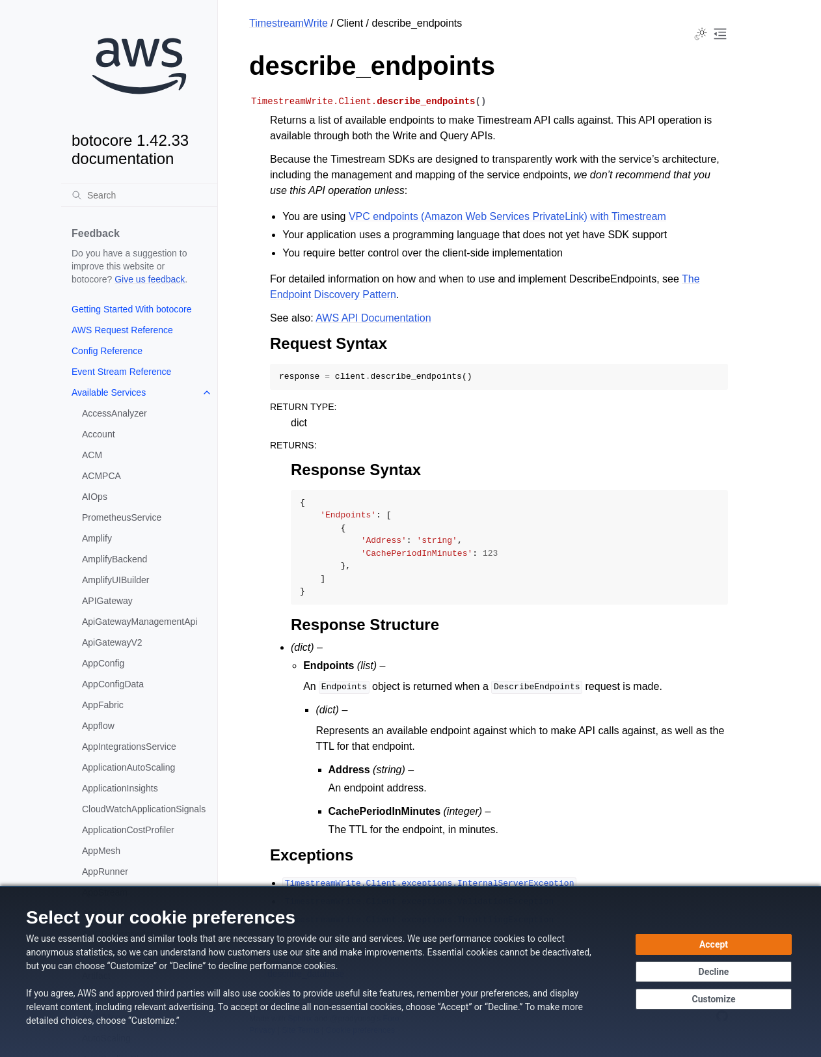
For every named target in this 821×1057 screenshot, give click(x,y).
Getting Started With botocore (131, 309)
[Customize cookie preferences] (714, 999)
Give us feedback (149, 279)
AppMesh (101, 850)
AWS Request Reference (122, 330)
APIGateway (107, 601)
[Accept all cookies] (714, 944)
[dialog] (410, 971)
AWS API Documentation (373, 317)
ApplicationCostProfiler (128, 830)
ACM (92, 455)
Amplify (97, 538)
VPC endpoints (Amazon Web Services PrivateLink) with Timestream (507, 216)
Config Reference (107, 351)
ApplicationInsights (120, 788)
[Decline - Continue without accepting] (714, 971)
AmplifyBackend (114, 559)
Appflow (98, 726)
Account (98, 434)
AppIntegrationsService (129, 746)
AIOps (94, 496)
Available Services (109, 392)
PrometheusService (121, 517)
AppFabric (103, 705)
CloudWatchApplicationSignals (144, 809)
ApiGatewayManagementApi (139, 621)
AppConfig (103, 663)
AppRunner (105, 871)
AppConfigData (113, 684)
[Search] (139, 195)
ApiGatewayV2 (112, 642)
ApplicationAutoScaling (128, 767)
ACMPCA (101, 476)
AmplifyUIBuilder (115, 580)
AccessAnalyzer (114, 413)
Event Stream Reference (121, 371)
